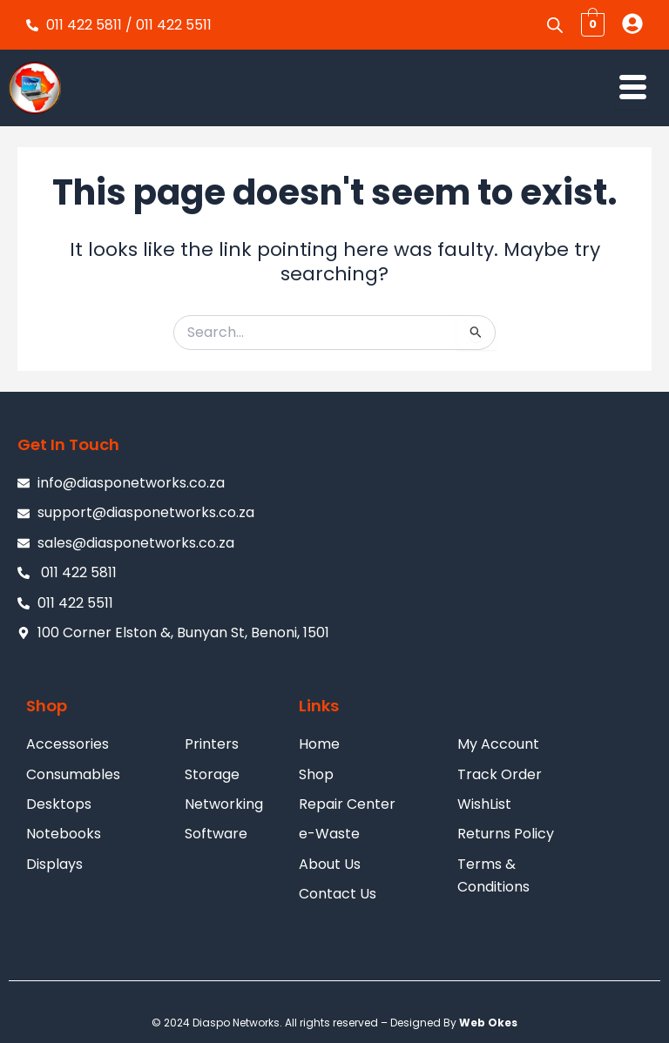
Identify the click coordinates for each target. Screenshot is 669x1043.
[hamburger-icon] (632, 88)
